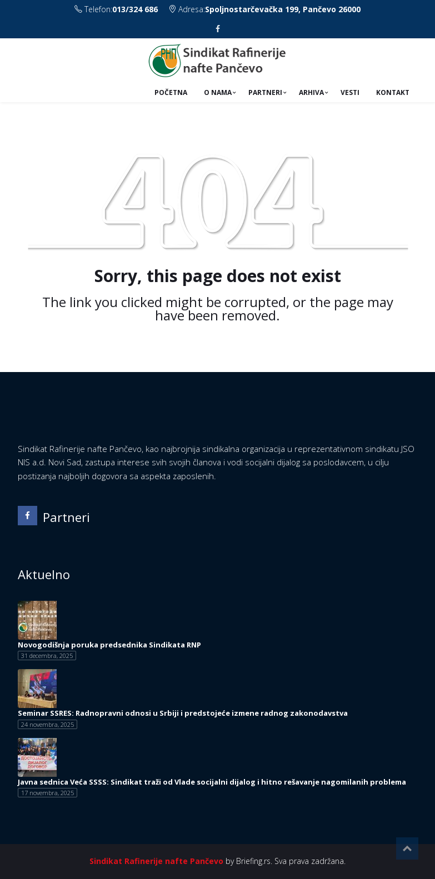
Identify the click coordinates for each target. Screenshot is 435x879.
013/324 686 (135, 9)
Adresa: (264, 9)
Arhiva (311, 92)
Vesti (350, 92)
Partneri (265, 92)
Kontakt (392, 92)
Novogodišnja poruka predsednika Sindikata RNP (109, 645)
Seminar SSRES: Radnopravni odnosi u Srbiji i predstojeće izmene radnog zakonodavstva (183, 713)
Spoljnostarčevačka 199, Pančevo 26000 (283, 9)
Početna (170, 92)
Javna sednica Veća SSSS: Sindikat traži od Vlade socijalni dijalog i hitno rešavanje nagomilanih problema (212, 782)
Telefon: (117, 9)
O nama (218, 92)
